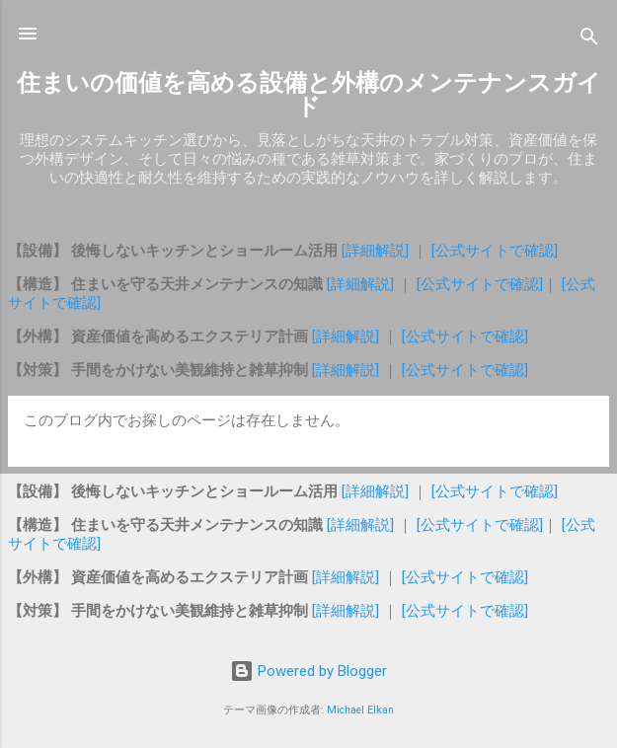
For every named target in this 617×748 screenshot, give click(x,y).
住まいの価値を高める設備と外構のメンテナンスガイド (309, 94)
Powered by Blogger (308, 671)
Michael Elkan (360, 710)
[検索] (589, 40)
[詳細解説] (377, 251)
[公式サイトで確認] (494, 251)
